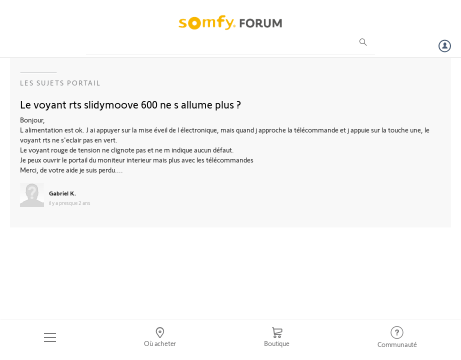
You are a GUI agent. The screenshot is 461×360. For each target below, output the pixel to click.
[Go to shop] (277, 337)
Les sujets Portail (60, 82)
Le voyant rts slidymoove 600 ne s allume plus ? (130, 104)
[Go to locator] (160, 337)
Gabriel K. (62, 193)
